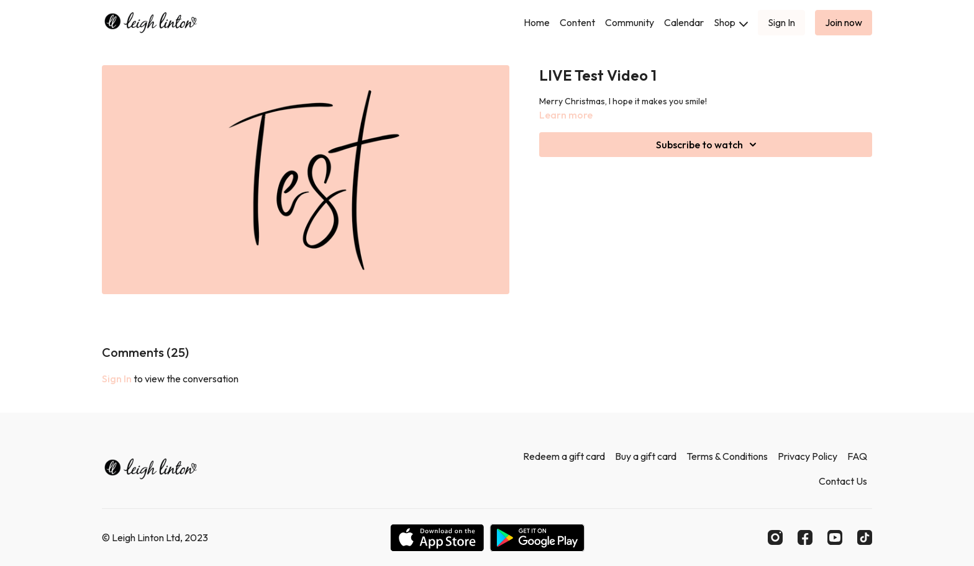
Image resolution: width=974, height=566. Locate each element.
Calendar (684, 22)
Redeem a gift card (564, 456)
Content (577, 22)
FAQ (857, 456)
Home (537, 22)
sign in (117, 378)
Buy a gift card (645, 456)
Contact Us (843, 481)
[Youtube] (834, 537)
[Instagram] (775, 537)
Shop (731, 22)
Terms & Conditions (727, 456)
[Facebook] (805, 537)
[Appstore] (437, 538)
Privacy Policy (807, 456)
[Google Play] (537, 538)
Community (629, 22)
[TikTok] (864, 537)
